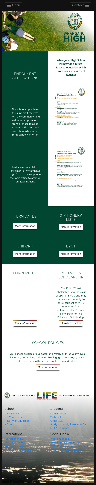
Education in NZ (14, 439)
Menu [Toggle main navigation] (13, 5)
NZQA (8, 424)
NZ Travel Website (15, 453)
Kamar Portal (58, 413)
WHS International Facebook (67, 442)
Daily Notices (12, 413)
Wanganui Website (16, 442)
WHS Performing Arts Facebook (69, 446)
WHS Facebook (59, 439)
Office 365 (56, 421)
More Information (25, 226)
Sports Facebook (60, 453)
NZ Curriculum (13, 417)
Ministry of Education (17, 421)
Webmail (55, 417)
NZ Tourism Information (18, 450)
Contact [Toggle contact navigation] (80, 5)
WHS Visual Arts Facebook (66, 450)
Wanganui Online (15, 446)
